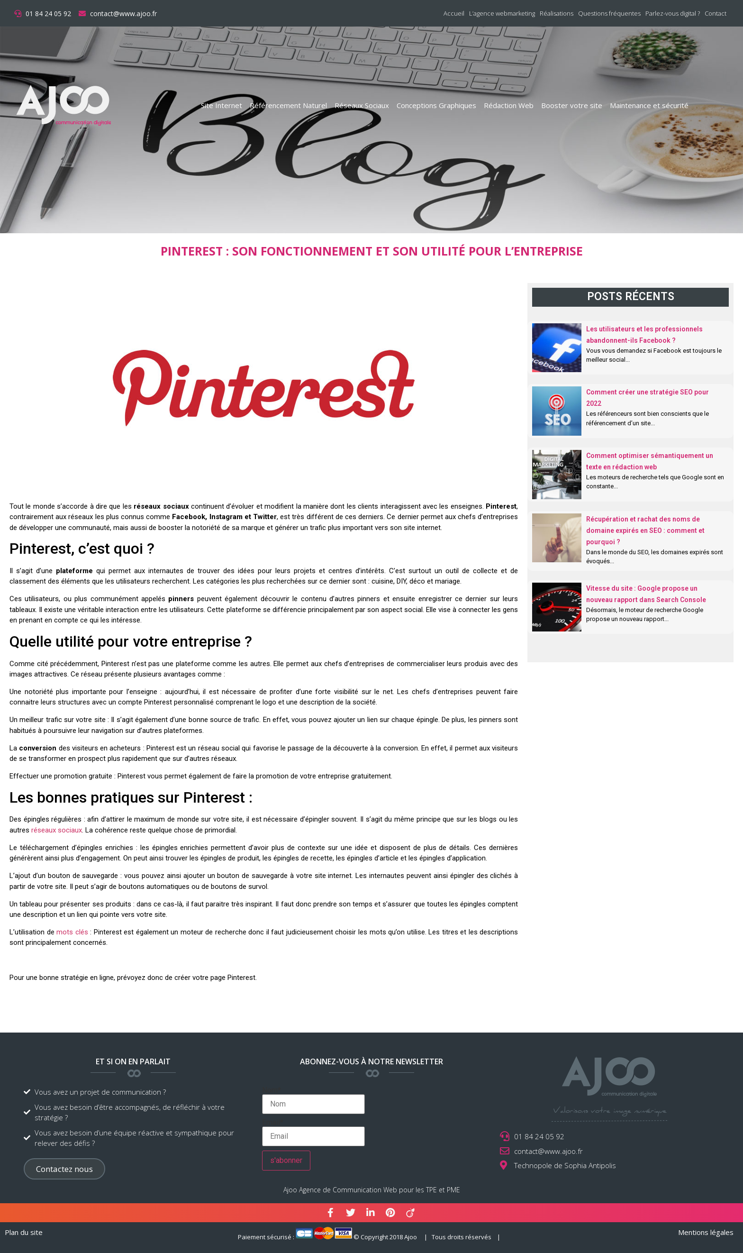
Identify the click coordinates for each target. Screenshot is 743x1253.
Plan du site (24, 1232)
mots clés (72, 932)
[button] (64, 1169)
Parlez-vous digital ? (672, 13)
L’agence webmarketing (502, 13)
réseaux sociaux (56, 830)
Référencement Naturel (288, 105)
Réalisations (556, 13)
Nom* (313, 1100)
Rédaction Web (509, 105)
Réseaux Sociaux (362, 105)
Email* (313, 1132)
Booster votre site (571, 105)
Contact (715, 13)
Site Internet (221, 105)
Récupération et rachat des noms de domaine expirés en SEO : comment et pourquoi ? (645, 530)
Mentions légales (706, 1232)
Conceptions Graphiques (436, 105)
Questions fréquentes (609, 13)
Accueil (454, 13)
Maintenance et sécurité (649, 105)
